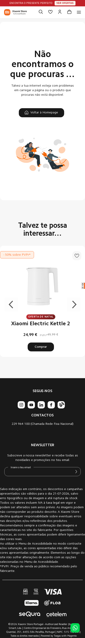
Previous (11, 304)
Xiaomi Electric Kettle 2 (40, 324)
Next (73, 304)
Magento (72, 636)
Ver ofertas (65, 3)
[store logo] (15, 12)
